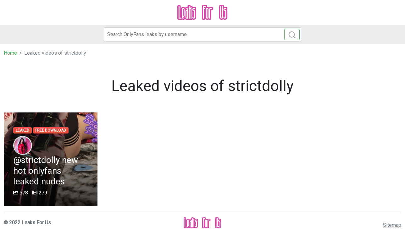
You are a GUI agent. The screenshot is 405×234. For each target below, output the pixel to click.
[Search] (202, 34)
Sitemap (392, 225)
